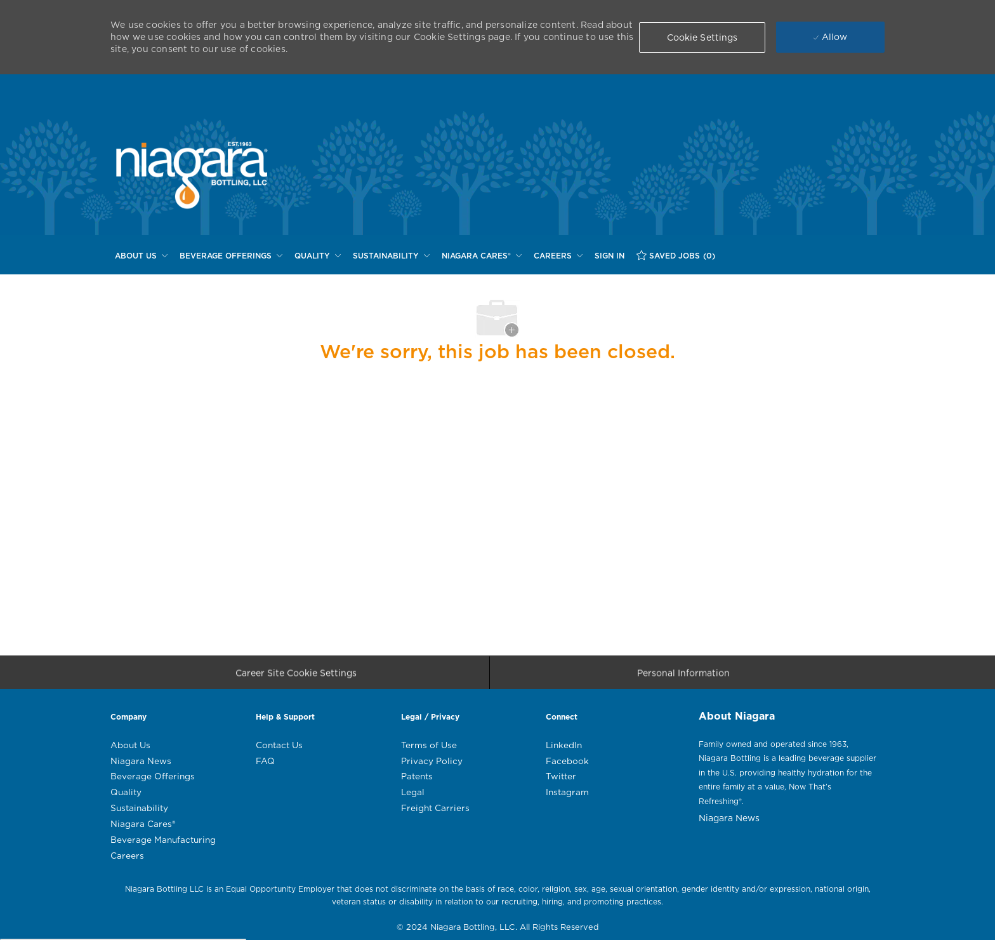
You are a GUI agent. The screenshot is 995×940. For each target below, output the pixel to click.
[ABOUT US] (141, 256)
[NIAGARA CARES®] (482, 256)
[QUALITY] (317, 256)
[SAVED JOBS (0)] (675, 256)
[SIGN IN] (609, 256)
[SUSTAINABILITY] (391, 256)
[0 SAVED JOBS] (675, 256)
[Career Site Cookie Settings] (296, 676)
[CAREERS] (558, 256)
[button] (702, 37)
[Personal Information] (683, 676)
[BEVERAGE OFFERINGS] (231, 256)
